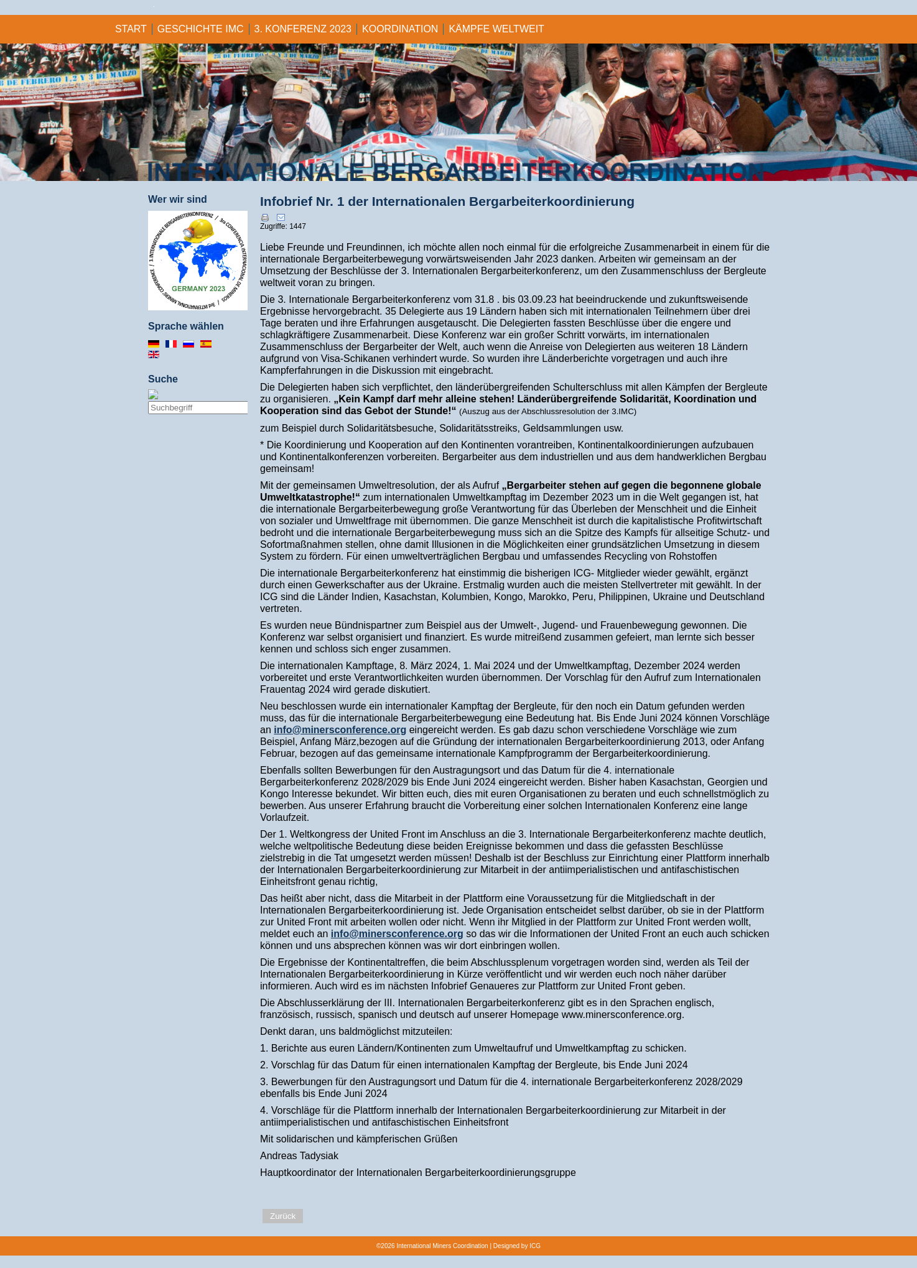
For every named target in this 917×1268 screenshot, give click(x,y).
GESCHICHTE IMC (200, 29)
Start (131, 29)
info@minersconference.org (340, 729)
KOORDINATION (400, 29)
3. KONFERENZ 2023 (303, 29)
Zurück (283, 1216)
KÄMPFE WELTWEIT (496, 29)
